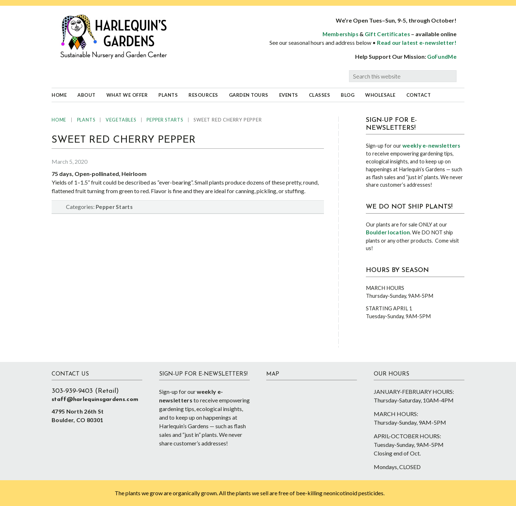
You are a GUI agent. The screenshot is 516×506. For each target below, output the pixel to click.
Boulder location (388, 232)
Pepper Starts (114, 207)
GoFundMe (442, 56)
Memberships (340, 34)
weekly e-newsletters (431, 145)
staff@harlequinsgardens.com (95, 399)
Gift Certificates (387, 34)
